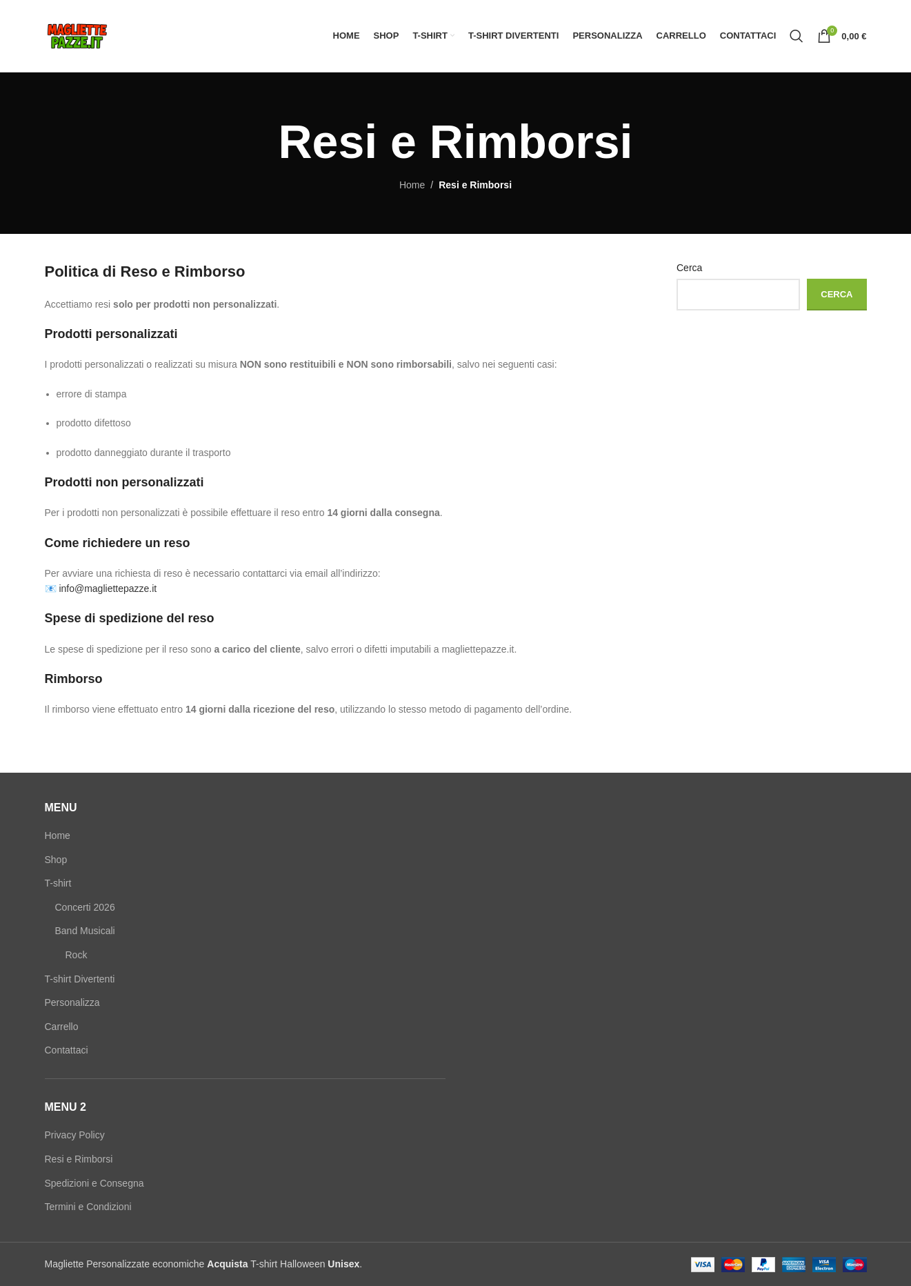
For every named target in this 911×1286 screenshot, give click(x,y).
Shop (56, 859)
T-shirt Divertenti (80, 979)
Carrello (62, 1026)
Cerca (689, 267)
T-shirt (58, 883)
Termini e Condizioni (88, 1206)
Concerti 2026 (85, 907)
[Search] (796, 36)
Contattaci (66, 1050)
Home (412, 184)
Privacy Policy (75, 1134)
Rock (77, 954)
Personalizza (72, 1002)
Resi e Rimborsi (79, 1159)
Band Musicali (85, 930)
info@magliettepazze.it (108, 588)
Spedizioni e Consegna (94, 1183)
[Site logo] (77, 35)
